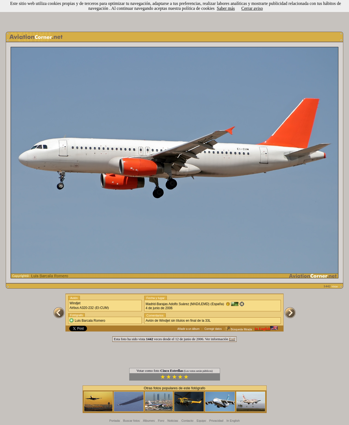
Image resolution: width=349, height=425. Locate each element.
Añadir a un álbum (188, 328)
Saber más (226, 8)
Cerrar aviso (252, 8)
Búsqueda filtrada (238, 329)
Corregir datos (213, 328)
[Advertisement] (174, 14)
